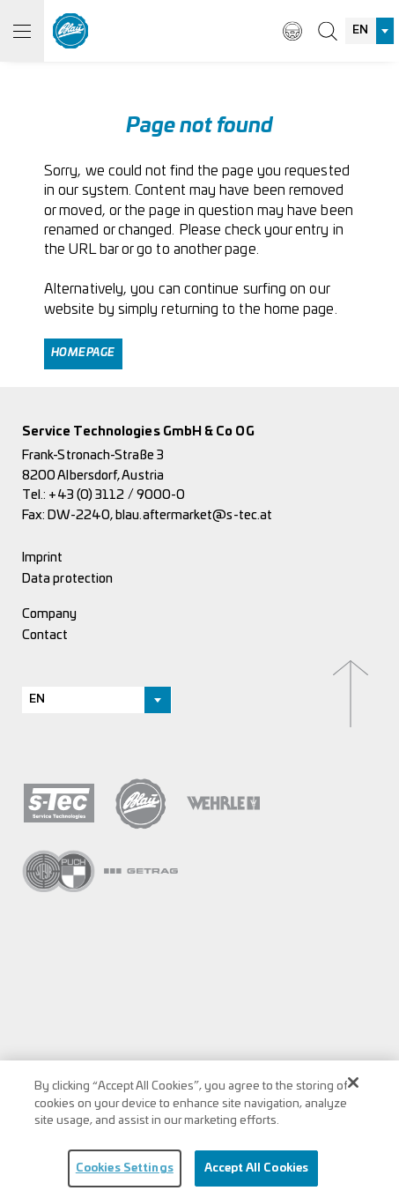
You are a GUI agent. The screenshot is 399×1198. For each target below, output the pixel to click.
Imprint (42, 557)
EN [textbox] (360, 30)
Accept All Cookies (256, 1173)
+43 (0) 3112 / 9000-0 (116, 495)
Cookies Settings (125, 1173)
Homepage (83, 353)
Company (50, 614)
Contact (45, 635)
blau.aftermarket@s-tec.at (193, 515)
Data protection (67, 578)
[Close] (353, 1087)
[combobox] (370, 31)
